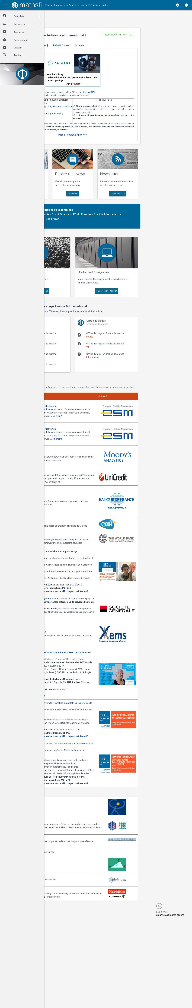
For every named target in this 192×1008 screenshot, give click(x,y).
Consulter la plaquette (67, 613)
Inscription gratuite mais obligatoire (75, 730)
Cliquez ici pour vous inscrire (70, 734)
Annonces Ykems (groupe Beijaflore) (74, 664)
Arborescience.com (65, 885)
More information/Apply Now (100, 147)
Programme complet (66, 737)
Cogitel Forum (76, 999)
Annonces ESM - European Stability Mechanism (79, 429)
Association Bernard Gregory (70, 898)
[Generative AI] (86, 49)
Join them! (96, 443)
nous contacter (125, 296)
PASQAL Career (108, 49)
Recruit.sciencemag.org (67, 975)
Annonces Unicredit (65, 489)
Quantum (125, 49)
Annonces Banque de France (70, 514)
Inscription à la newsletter (136, 35)
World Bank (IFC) (64, 550)
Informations (84, 737)
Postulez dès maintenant (68, 651)
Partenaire (75, 224)
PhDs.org (60, 961)
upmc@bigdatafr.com (84, 607)
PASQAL (138, 95)
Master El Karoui (65, 49)
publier (101, 208)
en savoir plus (68, 208)
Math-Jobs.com (64, 933)
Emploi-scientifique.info (67, 919)
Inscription (134, 203)
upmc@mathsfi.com (83, 784)
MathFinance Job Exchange (69, 947)
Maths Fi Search (76, 284)
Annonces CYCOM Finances (69, 535)
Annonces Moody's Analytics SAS (72, 471)
